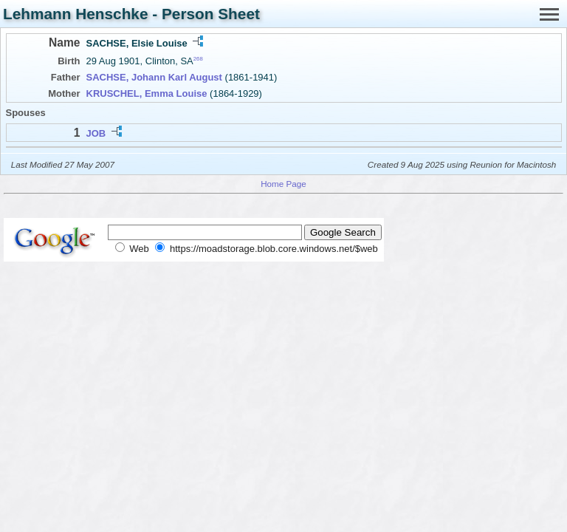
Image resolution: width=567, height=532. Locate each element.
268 (198, 58)
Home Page (283, 183)
